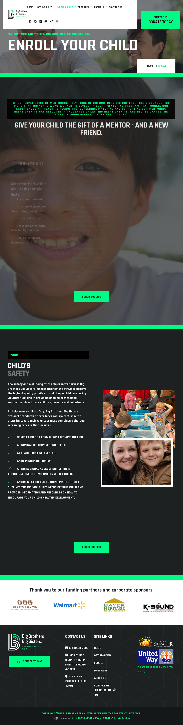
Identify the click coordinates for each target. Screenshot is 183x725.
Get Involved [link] (44, 7)
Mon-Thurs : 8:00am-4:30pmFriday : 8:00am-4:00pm (75, 662)
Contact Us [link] (115, 7)
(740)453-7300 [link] (76, 648)
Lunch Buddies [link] (91, 297)
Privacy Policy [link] (75, 713)
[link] (17, 14)
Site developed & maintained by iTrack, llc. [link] (91, 718)
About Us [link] (99, 7)
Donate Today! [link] (29, 661)
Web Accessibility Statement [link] (107, 713)
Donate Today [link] (160, 22)
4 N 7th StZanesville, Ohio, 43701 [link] (76, 681)
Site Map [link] (134, 713)
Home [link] (30, 7)
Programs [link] (84, 7)
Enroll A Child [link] (64, 7)
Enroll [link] (98, 663)
